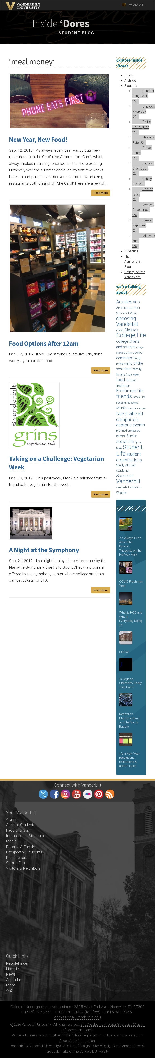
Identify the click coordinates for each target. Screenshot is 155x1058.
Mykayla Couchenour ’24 (143, 210)
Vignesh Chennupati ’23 (143, 168)
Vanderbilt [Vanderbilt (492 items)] (128, 481)
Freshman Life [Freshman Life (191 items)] (130, 390)
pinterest (98, 794)
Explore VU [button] (134, 5)
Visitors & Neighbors (23, 868)
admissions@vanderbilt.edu (77, 1017)
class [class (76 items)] (120, 330)
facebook (54, 794)
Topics (129, 75)
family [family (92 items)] (137, 369)
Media (11, 841)
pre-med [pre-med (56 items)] (121, 430)
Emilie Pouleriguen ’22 (141, 127)
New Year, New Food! (38, 139)
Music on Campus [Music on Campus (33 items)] (136, 408)
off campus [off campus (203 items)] (129, 416)
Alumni (12, 819)
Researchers (16, 857)
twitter (43, 794)
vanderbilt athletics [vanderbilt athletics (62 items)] (128, 487)
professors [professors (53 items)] (134, 430)
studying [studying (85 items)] (122, 470)
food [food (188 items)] (120, 379)
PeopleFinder (17, 963)
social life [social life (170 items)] (125, 441)
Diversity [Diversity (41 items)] (121, 363)
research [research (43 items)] (121, 436)
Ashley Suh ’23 (142, 181)
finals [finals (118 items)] (120, 374)
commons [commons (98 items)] (124, 358)
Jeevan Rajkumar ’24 (142, 225)
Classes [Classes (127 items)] (131, 330)
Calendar (13, 979)
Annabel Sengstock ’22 (143, 96)
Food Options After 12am (44, 343)
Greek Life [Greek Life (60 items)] (139, 397)
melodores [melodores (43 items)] (132, 402)
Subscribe (131, 251)
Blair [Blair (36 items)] (131, 308)
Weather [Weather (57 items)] (121, 492)
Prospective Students (24, 852)
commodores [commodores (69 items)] (133, 352)
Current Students (20, 824)
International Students (25, 835)
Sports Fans (16, 862)
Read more (101, 192)
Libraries (13, 968)
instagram (65, 794)
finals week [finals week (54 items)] (132, 374)
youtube (76, 794)
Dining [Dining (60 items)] (137, 358)
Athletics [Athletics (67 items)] (122, 308)
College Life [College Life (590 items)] (131, 335)
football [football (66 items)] (131, 380)
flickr (87, 794)
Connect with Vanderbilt (77, 785)
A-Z (9, 990)
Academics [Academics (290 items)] (128, 302)
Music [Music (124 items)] (121, 408)
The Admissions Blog (132, 262)
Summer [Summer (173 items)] (124, 475)
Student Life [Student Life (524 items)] (129, 450)
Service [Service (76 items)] (131, 436)
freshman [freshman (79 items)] (123, 386)
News (11, 974)
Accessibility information (77, 1041)
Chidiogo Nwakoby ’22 (143, 112)
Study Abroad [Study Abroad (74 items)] (126, 465)
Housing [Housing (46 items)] (121, 402)
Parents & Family (20, 846)
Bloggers (130, 86)
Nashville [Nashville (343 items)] (126, 414)
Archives (130, 80)
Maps (11, 985)
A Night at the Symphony (44, 550)
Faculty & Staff (18, 830)
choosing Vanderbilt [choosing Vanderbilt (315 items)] (127, 321)
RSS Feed (109, 794)
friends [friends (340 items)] (124, 396)
